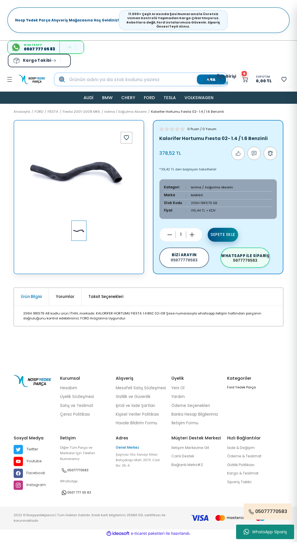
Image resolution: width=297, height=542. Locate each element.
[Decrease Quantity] (169, 234)
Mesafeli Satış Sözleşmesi (141, 391)
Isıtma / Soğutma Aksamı (213, 187)
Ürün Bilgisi (31, 300)
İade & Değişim (242, 451)
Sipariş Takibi (239, 487)
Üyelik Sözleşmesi (77, 400)
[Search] (146, 79)
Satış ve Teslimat (76, 409)
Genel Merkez (127, 451)
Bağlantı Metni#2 (188, 469)
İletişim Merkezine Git (192, 451)
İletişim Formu (184, 427)
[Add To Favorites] (126, 137)
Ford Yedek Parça (241, 391)
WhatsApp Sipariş (265, 532)
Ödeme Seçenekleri (190, 409)
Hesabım (68, 391)
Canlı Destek (183, 460)
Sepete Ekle (223, 234)
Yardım (178, 400)
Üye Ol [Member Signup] (212, 82)
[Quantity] (180, 234)
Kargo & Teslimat (244, 478)
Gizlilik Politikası (242, 469)
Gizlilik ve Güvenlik (133, 400)
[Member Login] (200, 79)
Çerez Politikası (75, 418)
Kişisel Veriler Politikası (137, 418)
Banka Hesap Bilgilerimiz (194, 418)
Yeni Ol (177, 391)
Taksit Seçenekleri (105, 300)
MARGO (197, 195)
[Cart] (249, 79)
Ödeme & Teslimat (245, 460)
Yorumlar (65, 300)
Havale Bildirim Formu (136, 427)
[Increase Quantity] (192, 234)
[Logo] (31, 79)
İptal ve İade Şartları (135, 409)
